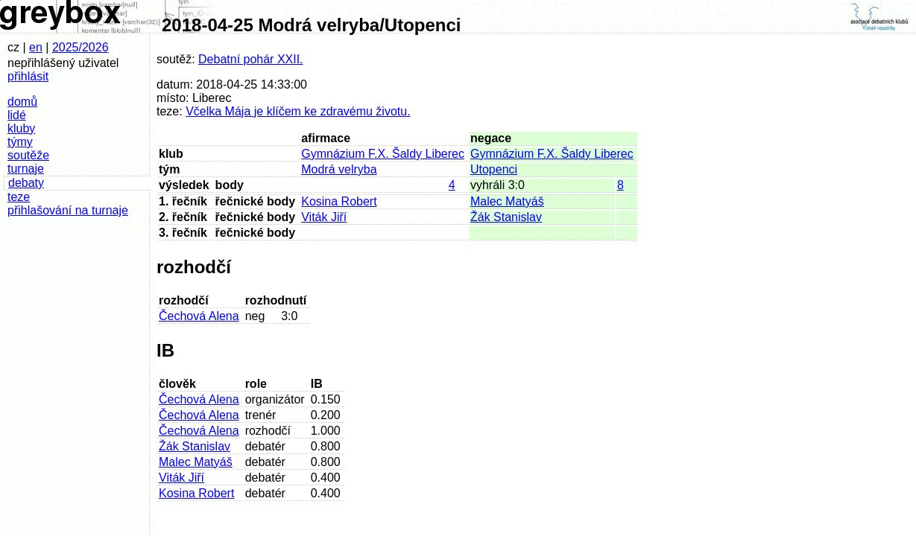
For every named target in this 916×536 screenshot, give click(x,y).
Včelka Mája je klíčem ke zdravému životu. (298, 111)
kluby (21, 128)
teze (18, 197)
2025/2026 (80, 47)
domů (22, 101)
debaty (26, 182)
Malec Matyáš (507, 201)
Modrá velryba (338, 169)
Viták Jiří (324, 217)
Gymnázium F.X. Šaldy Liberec (382, 153)
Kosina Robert (338, 201)
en (35, 47)
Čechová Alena (199, 316)
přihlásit (27, 76)
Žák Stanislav (506, 217)
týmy (20, 141)
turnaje (25, 168)
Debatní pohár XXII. (250, 59)
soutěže (28, 155)
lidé (16, 115)
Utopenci (493, 169)
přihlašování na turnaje (67, 210)
